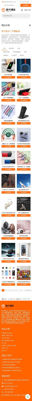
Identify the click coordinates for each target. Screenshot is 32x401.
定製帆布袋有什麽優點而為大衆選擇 (12, 359)
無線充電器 (6, 52)
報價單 (25, 5)
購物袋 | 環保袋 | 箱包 (7, 335)
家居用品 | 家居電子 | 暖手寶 (9, 345)
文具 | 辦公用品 (6, 338)
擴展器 (22, 55)
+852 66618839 (9, 5)
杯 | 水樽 (4, 343)
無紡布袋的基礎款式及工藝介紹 (11, 367)
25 (29, 290)
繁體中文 (27, 10)
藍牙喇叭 (11, 48)
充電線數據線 (17, 52)
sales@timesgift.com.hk (9, 2)
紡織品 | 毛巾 (5, 348)
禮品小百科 (7, 355)
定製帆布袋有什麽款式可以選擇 (11, 362)
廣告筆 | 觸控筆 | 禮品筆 (8, 340)
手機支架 (5, 55)
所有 (4, 48)
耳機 (25, 52)
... (23, 290)
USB (18, 48)
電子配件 (14, 55)
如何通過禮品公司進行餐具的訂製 (12, 370)
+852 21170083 (24, 2)
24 (26, 290)
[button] (27, 396)
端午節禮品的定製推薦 (9, 365)
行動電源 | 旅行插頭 (7, 333)
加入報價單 (8, 77)
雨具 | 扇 (4, 350)
